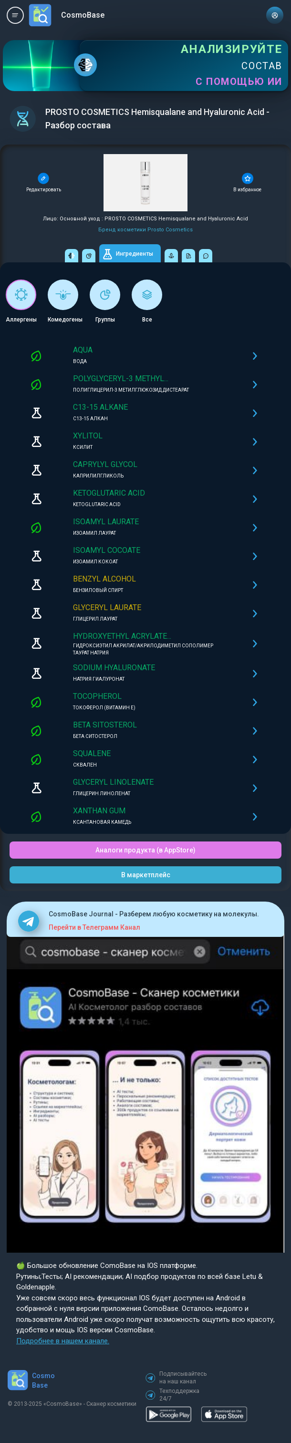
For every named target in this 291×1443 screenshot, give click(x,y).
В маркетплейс (145, 875)
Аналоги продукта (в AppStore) (145, 850)
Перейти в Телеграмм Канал (94, 927)
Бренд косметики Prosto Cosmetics (145, 230)
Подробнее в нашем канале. (62, 1341)
